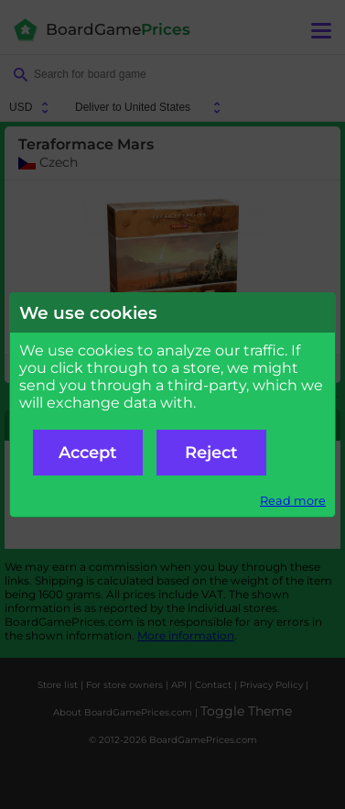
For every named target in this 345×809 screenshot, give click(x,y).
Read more (293, 501)
